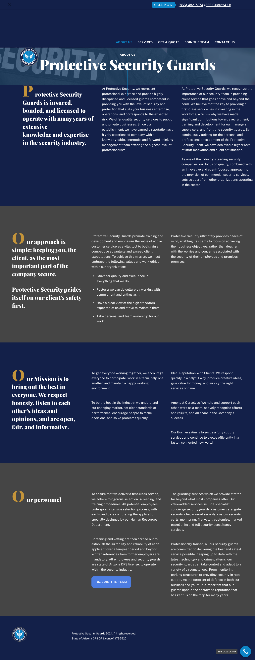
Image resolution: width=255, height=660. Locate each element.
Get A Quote (168, 42)
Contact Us (225, 42)
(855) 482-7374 (191, 5)
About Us (124, 42)
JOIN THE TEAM (112, 582)
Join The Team (197, 42)
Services (145, 42)
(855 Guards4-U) (217, 5)
